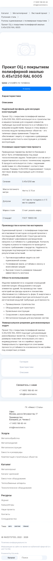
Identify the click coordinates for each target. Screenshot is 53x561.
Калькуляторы (7, 505)
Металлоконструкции (11, 447)
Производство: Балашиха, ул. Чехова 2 (19, 418)
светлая (17, 526)
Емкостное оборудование (13, 478)
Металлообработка (10, 438)
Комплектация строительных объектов (19, 457)
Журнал (4, 500)
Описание (24, 372)
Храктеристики (26, 367)
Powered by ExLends (10, 553)
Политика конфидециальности (14, 542)
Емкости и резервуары (11, 452)
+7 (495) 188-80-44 (40, 2)
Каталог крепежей (10, 474)
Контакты (5, 514)
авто (10, 526)
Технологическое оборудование (16, 488)
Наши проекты (8, 509)
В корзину (26, 89)
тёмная (26, 526)
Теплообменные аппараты (13, 483)
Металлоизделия (9, 443)
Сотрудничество (9, 519)
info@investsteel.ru (40, 5)
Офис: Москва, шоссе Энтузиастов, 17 (23, 413)
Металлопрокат (8, 469)
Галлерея (24, 362)
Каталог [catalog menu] (9, 558)
